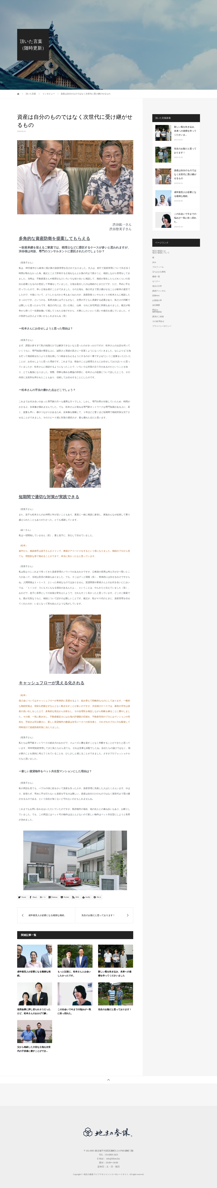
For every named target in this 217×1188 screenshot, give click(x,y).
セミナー (108, 5)
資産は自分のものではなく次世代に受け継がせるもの (185, 174)
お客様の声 (169, 5)
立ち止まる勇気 (159, 272)
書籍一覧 (96, 5)
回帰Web (155, 5)
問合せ (194, 5)
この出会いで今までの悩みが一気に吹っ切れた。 (185, 218)
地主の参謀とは (80, 5)
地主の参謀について (160, 253)
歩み (154, 262)
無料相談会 (157, 312)
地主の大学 (122, 5)
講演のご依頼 (158, 316)
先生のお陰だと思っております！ (114, 1009)
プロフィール (158, 267)
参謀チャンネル (140, 5)
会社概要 (183, 5)
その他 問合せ (158, 321)
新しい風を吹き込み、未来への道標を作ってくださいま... (185, 131)
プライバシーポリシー (161, 326)
